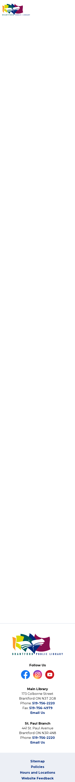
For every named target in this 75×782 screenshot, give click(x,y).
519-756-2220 (43, 703)
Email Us (37, 713)
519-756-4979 (41, 708)
